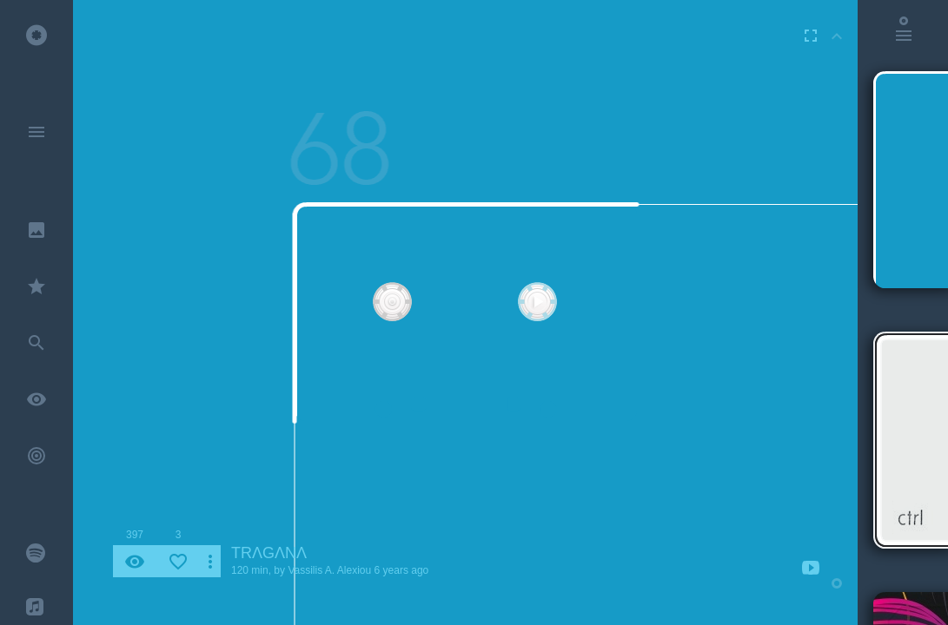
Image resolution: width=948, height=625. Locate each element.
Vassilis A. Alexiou (329, 570)
